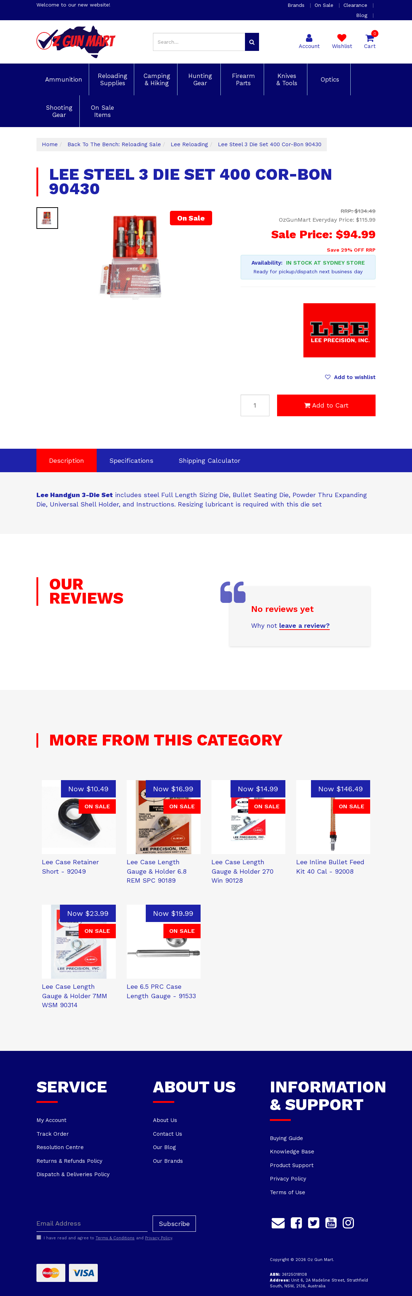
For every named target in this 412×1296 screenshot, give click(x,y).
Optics (329, 79)
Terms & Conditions (115, 1238)
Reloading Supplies (111, 79)
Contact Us (167, 1134)
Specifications (131, 460)
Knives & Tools (285, 79)
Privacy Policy (288, 1178)
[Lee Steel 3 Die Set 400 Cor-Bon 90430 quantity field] (255, 405)
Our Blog (164, 1147)
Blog (362, 15)
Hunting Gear (199, 79)
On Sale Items (101, 111)
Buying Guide (286, 1138)
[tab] (66, 461)
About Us (165, 1120)
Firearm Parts (242, 79)
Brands (297, 5)
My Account (51, 1120)
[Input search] (199, 42)
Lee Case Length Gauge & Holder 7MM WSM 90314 (74, 996)
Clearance (356, 5)
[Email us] (278, 1222)
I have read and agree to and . (104, 1237)
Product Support (292, 1165)
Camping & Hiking (155, 79)
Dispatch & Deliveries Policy (73, 1174)
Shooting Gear (58, 111)
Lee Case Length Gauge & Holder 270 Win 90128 (242, 871)
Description (66, 460)
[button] (350, 377)
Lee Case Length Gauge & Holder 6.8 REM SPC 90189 (157, 871)
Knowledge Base (292, 1151)
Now (88, 788)
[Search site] (252, 42)
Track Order (52, 1134)
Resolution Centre (60, 1147)
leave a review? (304, 625)
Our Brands (168, 1161)
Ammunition (62, 79)
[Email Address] (92, 1223)
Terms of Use (287, 1192)
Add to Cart (326, 405)
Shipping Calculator (209, 460)
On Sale (325, 5)
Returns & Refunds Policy (69, 1161)
